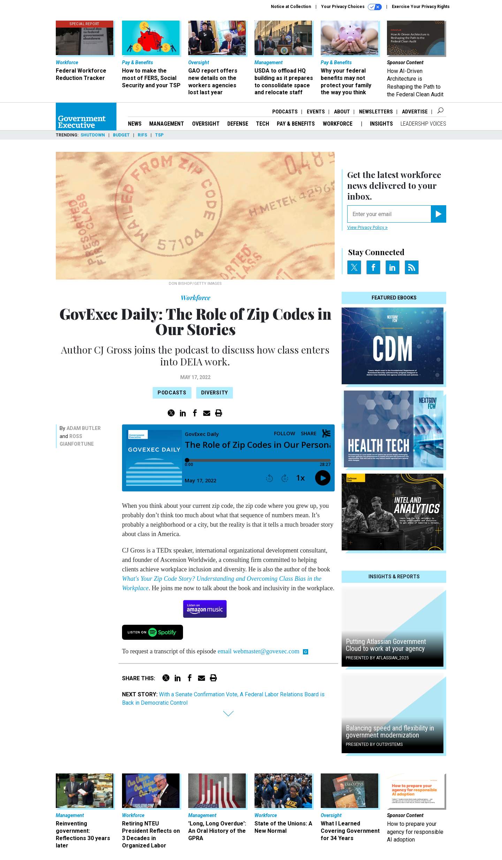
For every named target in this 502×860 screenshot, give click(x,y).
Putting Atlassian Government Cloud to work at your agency (386, 645)
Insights (381, 123)
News (135, 123)
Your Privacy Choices (351, 7)
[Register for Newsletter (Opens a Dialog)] (438, 214)
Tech (262, 123)
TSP (159, 135)
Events (316, 112)
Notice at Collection (291, 6)
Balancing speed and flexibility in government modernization (390, 731)
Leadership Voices (423, 123)
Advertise (415, 112)
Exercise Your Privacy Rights (421, 6)
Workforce (338, 123)
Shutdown (93, 135)
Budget (121, 135)
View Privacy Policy (367, 227)
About (342, 112)
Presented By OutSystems (374, 744)
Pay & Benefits (296, 123)
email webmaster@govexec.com (258, 651)
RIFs (142, 135)
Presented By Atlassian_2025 (377, 657)
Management (166, 123)
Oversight (206, 123)
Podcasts (285, 112)
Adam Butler (84, 428)
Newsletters (376, 112)
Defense (237, 123)
